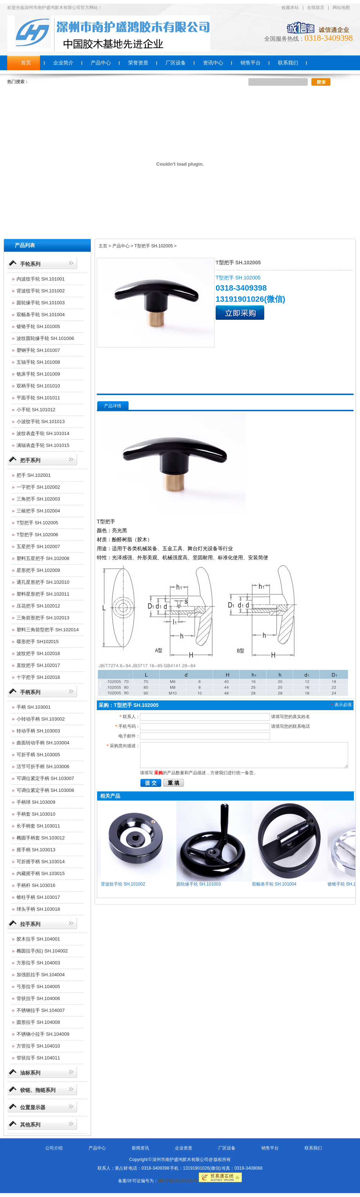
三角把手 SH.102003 (38, 499)
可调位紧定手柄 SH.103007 (45, 778)
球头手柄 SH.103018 (38, 909)
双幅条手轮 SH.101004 (41, 314)
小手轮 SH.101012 (36, 409)
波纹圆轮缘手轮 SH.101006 (45, 338)
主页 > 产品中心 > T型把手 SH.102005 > (137, 245)
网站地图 (341, 7)
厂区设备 (226, 1148)
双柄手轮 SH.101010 (38, 386)
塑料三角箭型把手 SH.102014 (48, 629)
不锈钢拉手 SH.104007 (41, 1010)
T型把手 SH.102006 (37, 534)
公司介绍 (54, 1148)
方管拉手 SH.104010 (38, 1046)
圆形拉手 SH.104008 (38, 1022)
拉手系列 (30, 924)
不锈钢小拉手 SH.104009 (43, 1034)
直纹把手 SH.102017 (38, 665)
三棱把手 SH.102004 (38, 511)
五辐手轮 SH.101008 (38, 362)
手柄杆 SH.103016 (36, 885)
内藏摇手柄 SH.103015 (41, 873)
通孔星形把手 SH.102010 (43, 582)
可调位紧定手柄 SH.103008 (45, 790)
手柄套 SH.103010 (36, 814)
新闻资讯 (140, 1148)
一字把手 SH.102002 (38, 487)
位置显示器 (32, 1107)
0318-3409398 (329, 37)
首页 (26, 63)
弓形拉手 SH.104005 (38, 986)
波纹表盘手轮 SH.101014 (43, 433)
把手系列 (30, 460)
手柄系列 (30, 692)
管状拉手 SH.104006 (38, 998)
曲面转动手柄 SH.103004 (43, 742)
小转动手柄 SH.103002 (41, 719)
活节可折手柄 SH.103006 (43, 766)
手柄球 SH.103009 (36, 802)
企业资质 (183, 1148)
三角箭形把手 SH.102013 (43, 617)
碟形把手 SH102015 (38, 641)
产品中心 (97, 1148)
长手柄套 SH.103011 (38, 826)
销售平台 (270, 1148)
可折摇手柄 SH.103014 (41, 861)
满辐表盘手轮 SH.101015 (43, 445)
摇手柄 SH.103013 (36, 849)
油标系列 (30, 1073)
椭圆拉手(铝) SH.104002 (42, 951)
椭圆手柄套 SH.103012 (41, 837)
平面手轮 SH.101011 (38, 397)
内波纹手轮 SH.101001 (41, 279)
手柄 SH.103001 (34, 707)
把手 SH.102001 (34, 475)
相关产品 (110, 796)
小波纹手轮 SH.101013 (41, 421)
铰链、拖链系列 (37, 1090)
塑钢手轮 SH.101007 (38, 350)
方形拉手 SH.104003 (38, 962)
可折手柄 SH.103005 (38, 754)
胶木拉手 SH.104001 (38, 939)
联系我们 (313, 1148)
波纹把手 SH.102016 (38, 653)
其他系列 (30, 1124)
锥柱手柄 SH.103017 (38, 897)
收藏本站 (290, 7)
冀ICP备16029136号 (177, 1180)
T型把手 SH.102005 (37, 522)
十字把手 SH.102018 (38, 677)
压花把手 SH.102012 (38, 606)
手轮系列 (30, 264)
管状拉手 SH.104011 (38, 1058)
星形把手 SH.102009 (38, 570)
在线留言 (315, 7)
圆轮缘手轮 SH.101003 (41, 302)
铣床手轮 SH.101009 (38, 374)
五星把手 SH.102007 (38, 546)
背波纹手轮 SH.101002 (41, 290)
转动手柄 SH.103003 (38, 731)
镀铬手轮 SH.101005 (38, 326)
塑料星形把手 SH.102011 (43, 594)
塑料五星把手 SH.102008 (43, 558)
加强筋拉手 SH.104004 (41, 974)
